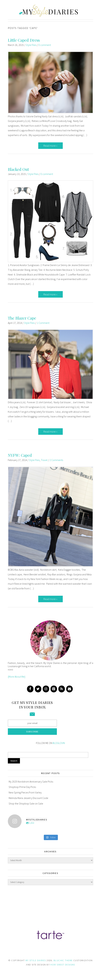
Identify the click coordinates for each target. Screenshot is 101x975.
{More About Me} (16, 676)
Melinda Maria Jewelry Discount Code (28, 798)
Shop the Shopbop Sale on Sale (26, 803)
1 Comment (43, 322)
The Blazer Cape (22, 318)
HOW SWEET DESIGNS (62, 964)
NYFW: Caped (20, 455)
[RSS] (61, 689)
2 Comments (56, 460)
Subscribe (32, 731)
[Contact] (69, 689)
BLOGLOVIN (59, 743)
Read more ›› (50, 145)
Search (13, 761)
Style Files (31, 45)
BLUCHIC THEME (63, 960)
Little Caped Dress (24, 40)
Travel (44, 460)
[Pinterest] (53, 689)
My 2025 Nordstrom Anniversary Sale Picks (31, 781)
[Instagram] (46, 689)
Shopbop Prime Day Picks (22, 787)
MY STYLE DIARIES (35, 960)
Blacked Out (18, 169)
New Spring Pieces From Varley (25, 792)
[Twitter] (38, 689)
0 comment (44, 45)
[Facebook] (30, 689)
